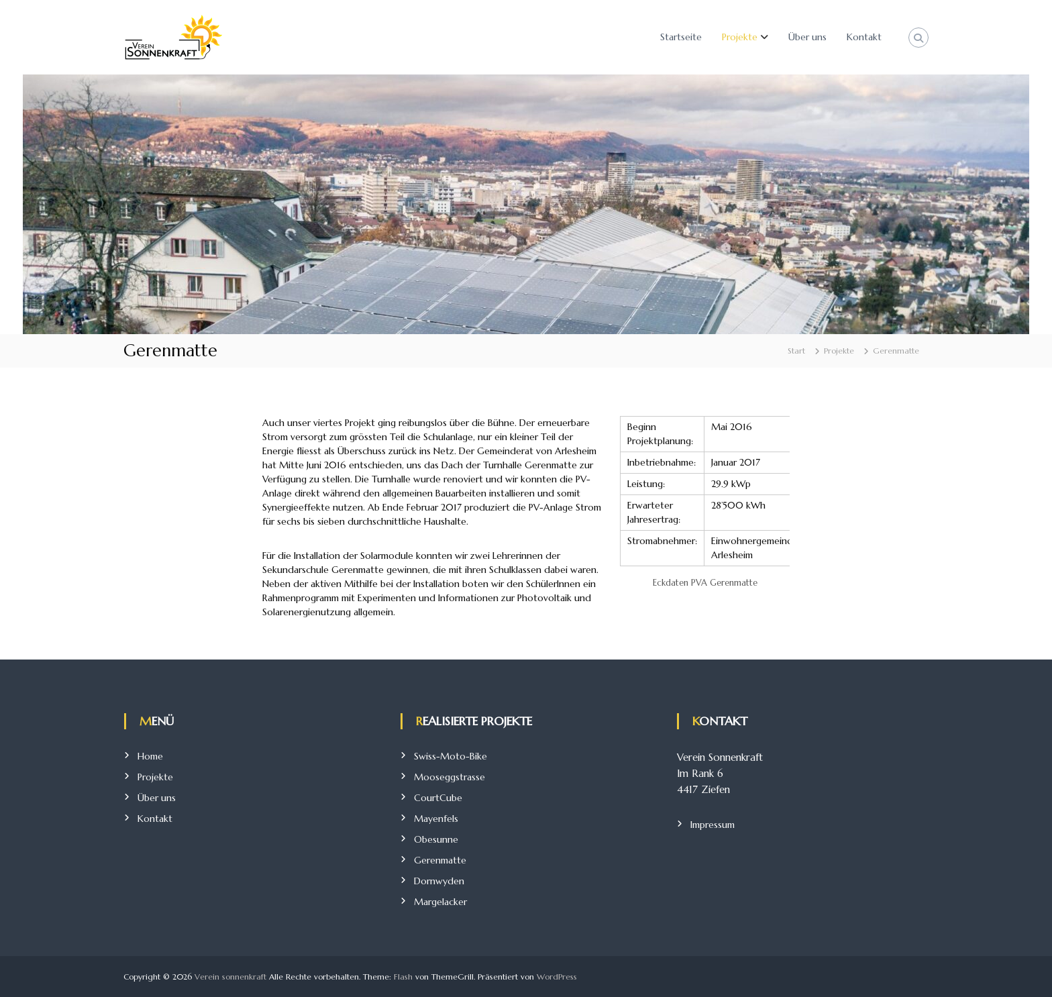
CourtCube (438, 798)
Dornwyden (439, 881)
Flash (403, 977)
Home (150, 756)
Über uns (807, 37)
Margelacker (440, 902)
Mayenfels (436, 818)
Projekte (739, 37)
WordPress (557, 977)
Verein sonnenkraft (230, 977)
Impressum (712, 825)
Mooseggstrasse (449, 777)
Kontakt (864, 37)
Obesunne (436, 839)
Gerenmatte (440, 860)
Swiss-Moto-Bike (450, 756)
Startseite (681, 37)
